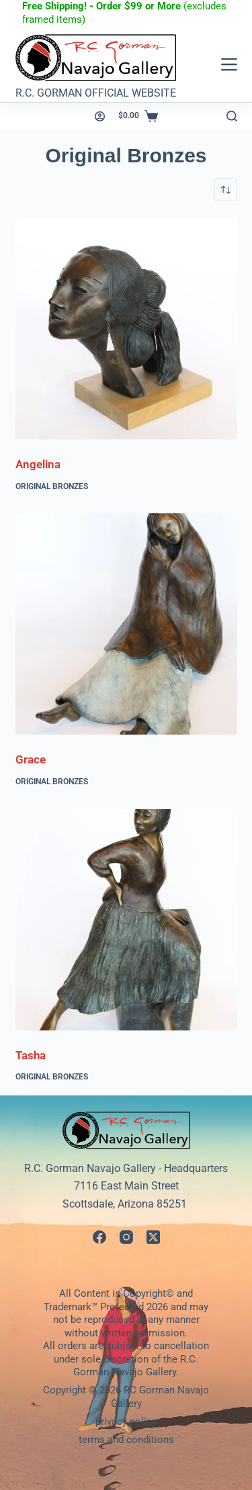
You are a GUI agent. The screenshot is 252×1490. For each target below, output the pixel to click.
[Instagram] (126, 1237)
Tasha (30, 1055)
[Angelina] (126, 328)
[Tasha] (126, 919)
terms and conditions (126, 1440)
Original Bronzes (51, 486)
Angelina (37, 464)
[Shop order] (225, 189)
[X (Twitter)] (153, 1237)
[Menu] (229, 64)
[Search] (231, 116)
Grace (30, 759)
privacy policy (126, 1422)
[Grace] (126, 624)
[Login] (100, 116)
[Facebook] (99, 1237)
